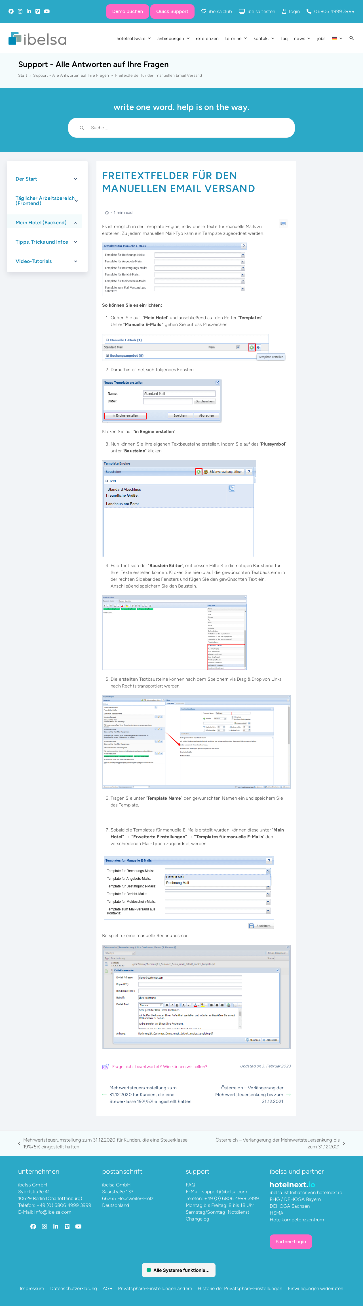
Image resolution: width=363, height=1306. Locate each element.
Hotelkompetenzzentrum (297, 1220)
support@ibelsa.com (224, 1191)
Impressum (32, 1288)
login (294, 11)
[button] (352, 38)
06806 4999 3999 (334, 11)
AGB (108, 1288)
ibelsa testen (261, 11)
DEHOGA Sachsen (290, 1206)
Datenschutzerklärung (73, 1288)
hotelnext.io (329, 1192)
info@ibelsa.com (52, 1212)
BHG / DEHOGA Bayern (295, 1199)
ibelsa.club (220, 11)
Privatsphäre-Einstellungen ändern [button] (155, 1288)
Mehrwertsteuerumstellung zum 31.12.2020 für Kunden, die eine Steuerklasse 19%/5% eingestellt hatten (146, 1094)
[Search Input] (188, 127)
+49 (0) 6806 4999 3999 (64, 1205)
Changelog (198, 1219)
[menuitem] (337, 38)
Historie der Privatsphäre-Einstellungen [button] (240, 1288)
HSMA (277, 1213)
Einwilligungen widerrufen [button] (315, 1288)
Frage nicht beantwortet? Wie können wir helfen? (154, 1066)
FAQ (190, 1185)
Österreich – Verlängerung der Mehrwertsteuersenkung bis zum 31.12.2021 (253, 1094)
